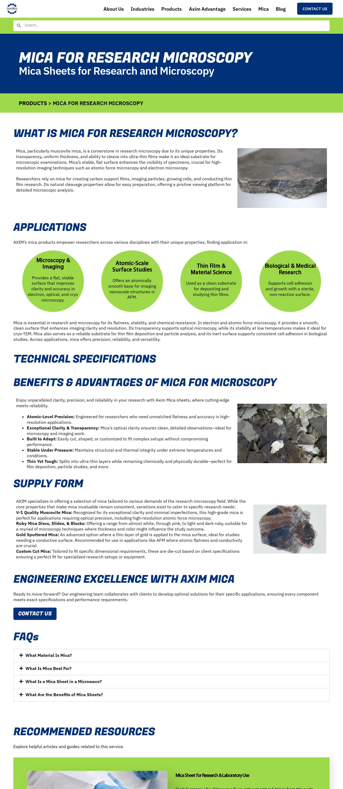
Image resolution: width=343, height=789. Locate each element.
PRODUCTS (33, 103)
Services (237, 9)
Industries (131, 9)
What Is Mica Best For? (48, 669)
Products (161, 9)
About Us (100, 9)
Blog (279, 9)
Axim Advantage (199, 9)
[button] (171, 656)
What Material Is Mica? (48, 656)
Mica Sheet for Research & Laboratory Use (212, 777)
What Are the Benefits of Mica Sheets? (64, 696)
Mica (260, 9)
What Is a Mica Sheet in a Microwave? (63, 682)
